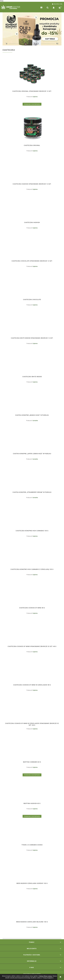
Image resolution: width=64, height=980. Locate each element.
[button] (41, 7)
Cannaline (35, 420)
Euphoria (35, 96)
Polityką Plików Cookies (45, 976)
